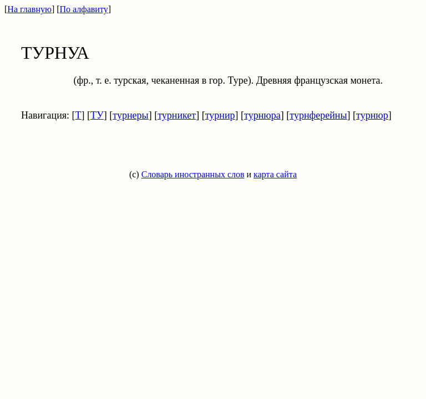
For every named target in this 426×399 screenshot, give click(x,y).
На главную (29, 9)
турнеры (130, 115)
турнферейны (318, 115)
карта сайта (275, 174)
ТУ (97, 115)
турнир (220, 115)
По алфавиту (84, 9)
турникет (177, 115)
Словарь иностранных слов (193, 174)
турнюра (262, 115)
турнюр (372, 115)
